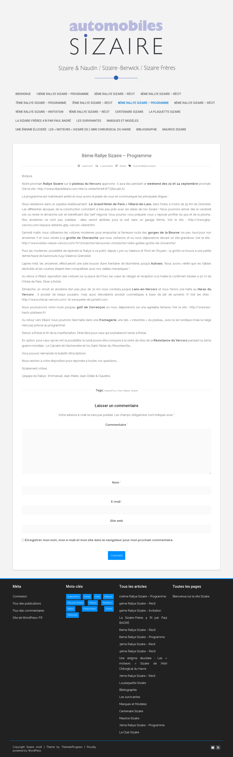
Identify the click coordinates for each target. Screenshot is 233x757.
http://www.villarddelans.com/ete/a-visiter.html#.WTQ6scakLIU (81, 189)
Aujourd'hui (110, 390)
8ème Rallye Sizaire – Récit (194, 103)
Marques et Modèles (123, 120)
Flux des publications (27, 603)
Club (119, 390)
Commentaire (116, 425)
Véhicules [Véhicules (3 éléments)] (72, 615)
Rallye (126, 390)
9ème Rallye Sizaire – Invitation (39, 112)
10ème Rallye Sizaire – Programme (62, 94)
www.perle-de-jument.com (89, 299)
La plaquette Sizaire (165, 112)
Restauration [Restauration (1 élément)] (89, 608)
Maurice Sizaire (174, 129)
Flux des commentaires (28, 610)
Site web (116, 521)
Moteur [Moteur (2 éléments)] (92, 602)
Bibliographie (146, 129)
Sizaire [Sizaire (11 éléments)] (109, 608)
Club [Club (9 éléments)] (97, 596)
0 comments (106, 166)
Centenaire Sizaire (129, 112)
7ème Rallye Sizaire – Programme (40, 103)
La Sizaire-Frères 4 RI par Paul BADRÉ (43, 120)
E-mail (116, 501)
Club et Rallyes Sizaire (144, 166)
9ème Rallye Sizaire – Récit (89, 112)
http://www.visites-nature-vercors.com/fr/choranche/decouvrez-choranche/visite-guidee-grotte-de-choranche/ (99, 243)
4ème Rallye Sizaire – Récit (160, 94)
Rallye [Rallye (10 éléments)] (71, 608)
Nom (116, 482)
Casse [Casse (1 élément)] (87, 596)
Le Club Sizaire (129, 732)
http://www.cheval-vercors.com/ (44, 299)
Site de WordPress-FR (27, 617)
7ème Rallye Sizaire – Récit (92, 103)
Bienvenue (23, 94)
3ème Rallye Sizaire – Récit (114, 94)
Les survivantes (88, 120)
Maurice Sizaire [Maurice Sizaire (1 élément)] (75, 602)
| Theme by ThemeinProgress (63, 747)
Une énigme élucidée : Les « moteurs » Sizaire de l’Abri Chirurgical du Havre (73, 129)
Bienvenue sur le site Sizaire (191, 596)
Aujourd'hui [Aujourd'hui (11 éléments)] (73, 596)
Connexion (20, 596)
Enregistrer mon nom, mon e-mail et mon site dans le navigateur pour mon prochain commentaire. (99, 540)
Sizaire (134, 390)
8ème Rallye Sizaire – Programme (143, 103)
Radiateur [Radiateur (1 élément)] (107, 602)
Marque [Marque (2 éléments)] (108, 596)
